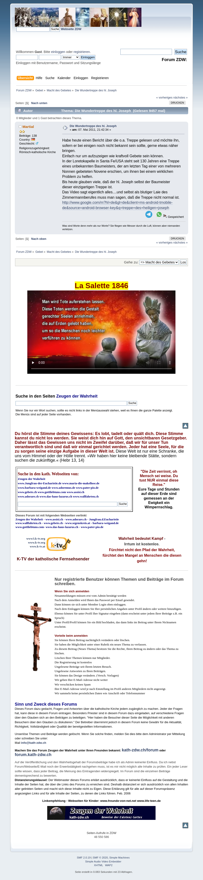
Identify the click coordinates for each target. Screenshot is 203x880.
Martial (28, 127)
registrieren (82, 52)
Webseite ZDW (71, 29)
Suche (22, 396)
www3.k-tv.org (35, 538)
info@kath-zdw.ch (33, 742)
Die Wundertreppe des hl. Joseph (93, 126)
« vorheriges (164, 97)
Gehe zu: (131, 262)
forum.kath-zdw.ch (33, 754)
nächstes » (180, 97)
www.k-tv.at (37, 546)
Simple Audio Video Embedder (103, 861)
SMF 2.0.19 (84, 857)
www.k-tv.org (36, 542)
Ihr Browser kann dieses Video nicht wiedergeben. (101, 332)
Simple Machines (119, 857)
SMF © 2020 (100, 857)
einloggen (58, 52)
